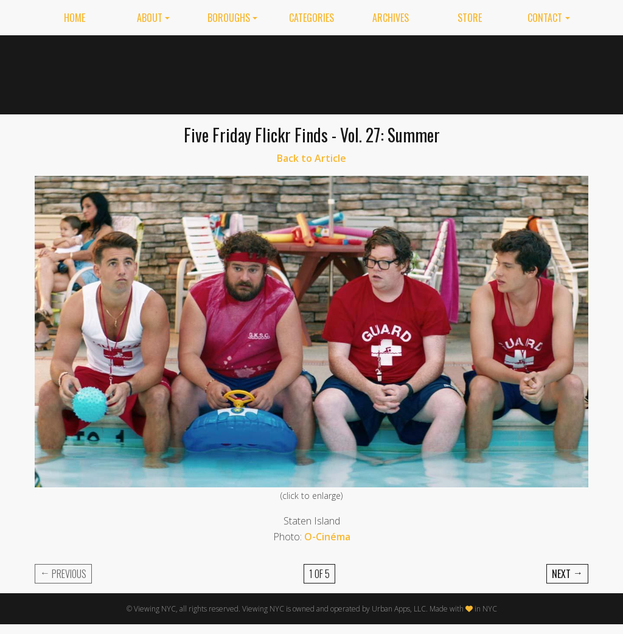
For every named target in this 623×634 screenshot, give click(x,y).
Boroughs (228, 17)
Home (74, 17)
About (149, 17)
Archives (390, 17)
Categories (311, 17)
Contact (544, 17)
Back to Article (311, 158)
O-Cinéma (327, 536)
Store (470, 17)
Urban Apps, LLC (399, 609)
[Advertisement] (366, 72)
